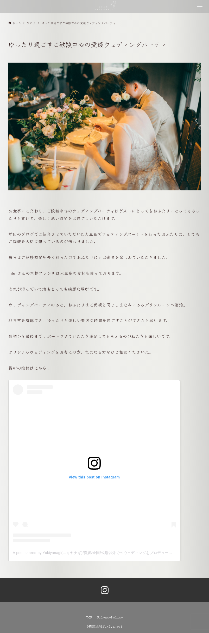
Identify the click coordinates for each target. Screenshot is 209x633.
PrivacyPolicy (110, 617)
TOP (89, 617)
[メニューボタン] (199, 6)
